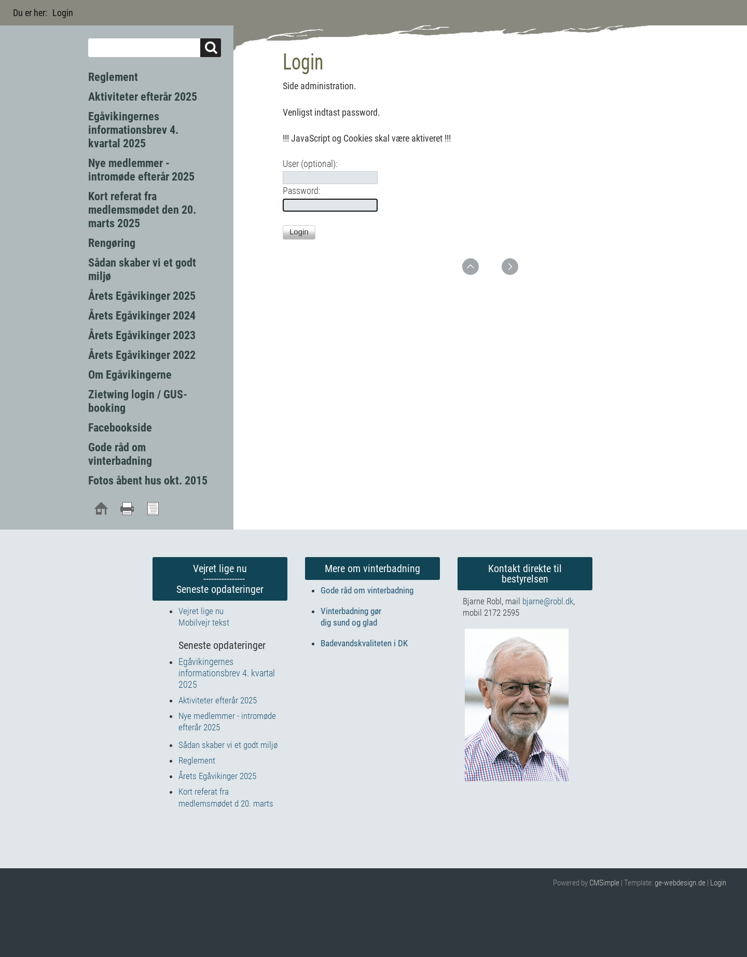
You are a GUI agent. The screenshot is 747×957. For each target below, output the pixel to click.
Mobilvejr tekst (203, 622)
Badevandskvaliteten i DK (364, 643)
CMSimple (604, 882)
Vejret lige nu (201, 611)
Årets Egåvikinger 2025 (142, 295)
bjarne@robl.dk (547, 601)
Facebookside (120, 427)
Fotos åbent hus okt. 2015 (148, 480)
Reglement (113, 77)
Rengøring (111, 243)
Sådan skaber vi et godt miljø (228, 745)
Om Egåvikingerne (130, 374)
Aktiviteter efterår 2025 (142, 96)
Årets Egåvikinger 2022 (142, 355)
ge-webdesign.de (680, 882)
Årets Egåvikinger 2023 (142, 335)
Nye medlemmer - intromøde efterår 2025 (141, 170)
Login (718, 882)
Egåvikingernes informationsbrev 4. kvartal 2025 (133, 130)
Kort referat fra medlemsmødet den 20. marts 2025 (142, 210)
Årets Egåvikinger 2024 (142, 315)
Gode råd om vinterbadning (120, 454)
